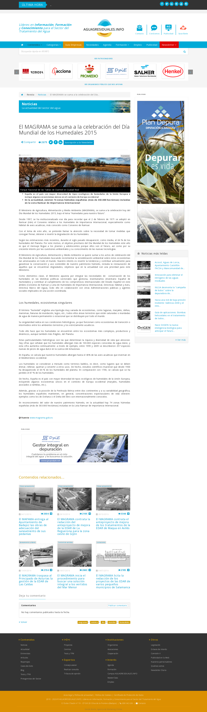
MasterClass (113, 678)
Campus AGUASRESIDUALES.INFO (122, 673)
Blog (22, 670)
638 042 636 (127, 703)
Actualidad (25, 649)
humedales (124, 622)
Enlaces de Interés (159, 649)
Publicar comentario (117, 605)
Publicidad (151, 44)
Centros (67, 649)
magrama (82, 622)
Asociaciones (113, 649)
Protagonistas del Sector (31, 678)
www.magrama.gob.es (41, 417)
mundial (112, 622)
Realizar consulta (71, 669)
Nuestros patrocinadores (161, 662)
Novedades (92, 44)
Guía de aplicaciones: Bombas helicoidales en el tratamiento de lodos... (170, 315)
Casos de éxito (27, 666)
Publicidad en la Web (160, 657)
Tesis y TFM (26, 674)
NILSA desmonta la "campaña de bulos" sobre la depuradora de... (170, 290)
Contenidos (35, 44)
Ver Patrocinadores (103, 59)
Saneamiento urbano (28, 542)
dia (103, 622)
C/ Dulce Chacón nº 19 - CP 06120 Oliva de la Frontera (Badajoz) (89, 703)
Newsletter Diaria (158, 670)
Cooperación (113, 653)
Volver (23, 622)
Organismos (113, 645)
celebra (94, 622)
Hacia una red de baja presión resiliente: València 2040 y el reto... (170, 302)
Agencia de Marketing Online (109, 709)
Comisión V (155, 653)
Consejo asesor (70, 665)
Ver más (180, 339)
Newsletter (169, 44)
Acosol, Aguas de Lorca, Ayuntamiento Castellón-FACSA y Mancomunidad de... (170, 265)
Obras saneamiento (27, 486)
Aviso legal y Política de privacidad (78, 695)
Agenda (107, 44)
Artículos (24, 657)
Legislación (155, 645)
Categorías (54, 44)
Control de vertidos (65, 542)
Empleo (138, 44)
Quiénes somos (157, 666)
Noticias (42, 94)
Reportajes (25, 662)
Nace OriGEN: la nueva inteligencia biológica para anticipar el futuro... (168, 328)
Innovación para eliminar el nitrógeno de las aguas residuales (169, 277)
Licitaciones (101, 542)
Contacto (142, 703)
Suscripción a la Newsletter (79, 142)
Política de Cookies (103, 695)
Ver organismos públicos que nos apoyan (104, 84)
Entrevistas (25, 653)
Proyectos (68, 645)
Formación (122, 44)
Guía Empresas (73, 44)
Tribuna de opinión (72, 673)
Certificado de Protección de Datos (128, 695)
